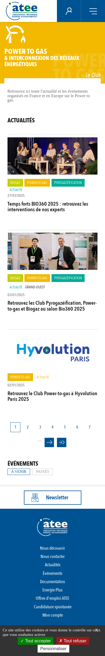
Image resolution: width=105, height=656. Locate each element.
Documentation (52, 582)
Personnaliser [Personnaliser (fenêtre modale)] (53, 648)
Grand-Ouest (35, 287)
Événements (52, 573)
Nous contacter (53, 556)
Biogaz (15, 182)
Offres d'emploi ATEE (52, 598)
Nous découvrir (52, 548)
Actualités (52, 565)
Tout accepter (35, 641)
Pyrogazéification (68, 182)
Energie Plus (52, 590)
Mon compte (52, 615)
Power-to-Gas (37, 182)
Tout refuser (72, 641)
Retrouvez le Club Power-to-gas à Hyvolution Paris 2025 (52, 396)
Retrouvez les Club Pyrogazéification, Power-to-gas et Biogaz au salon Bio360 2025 (52, 305)
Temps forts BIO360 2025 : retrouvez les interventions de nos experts (48, 206)
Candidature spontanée (52, 607)
